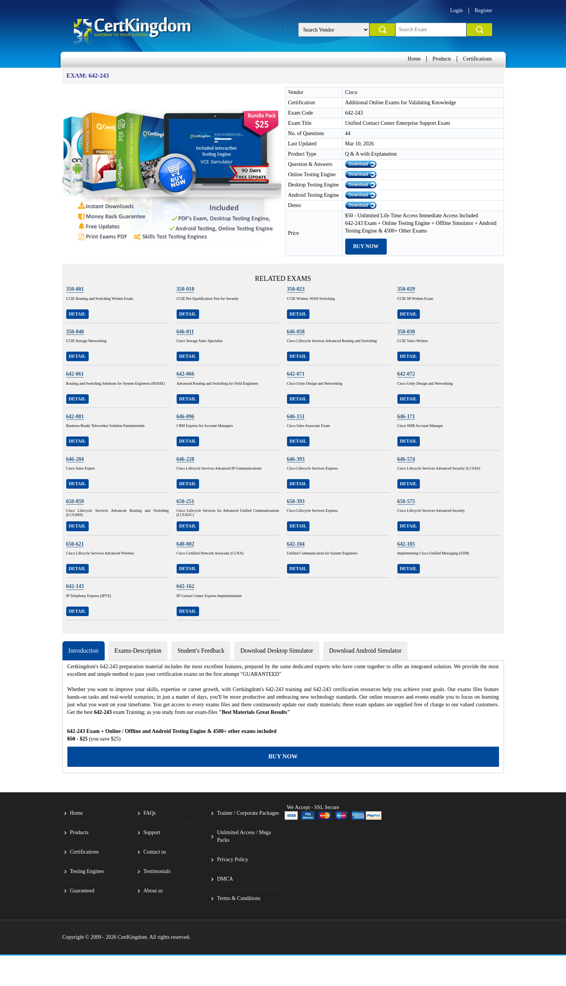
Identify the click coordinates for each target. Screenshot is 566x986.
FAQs (149, 813)
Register (484, 10)
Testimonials (157, 871)
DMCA (225, 879)
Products (441, 59)
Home (414, 59)
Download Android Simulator (365, 650)
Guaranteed (82, 891)
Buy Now (366, 246)
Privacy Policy (232, 859)
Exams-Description (138, 650)
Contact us (154, 852)
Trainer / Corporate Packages (248, 813)
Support (151, 832)
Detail (77, 314)
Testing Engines (87, 871)
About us (153, 891)
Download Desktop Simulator (276, 650)
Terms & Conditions (238, 898)
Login (456, 10)
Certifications (477, 59)
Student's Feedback (200, 650)
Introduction (84, 650)
